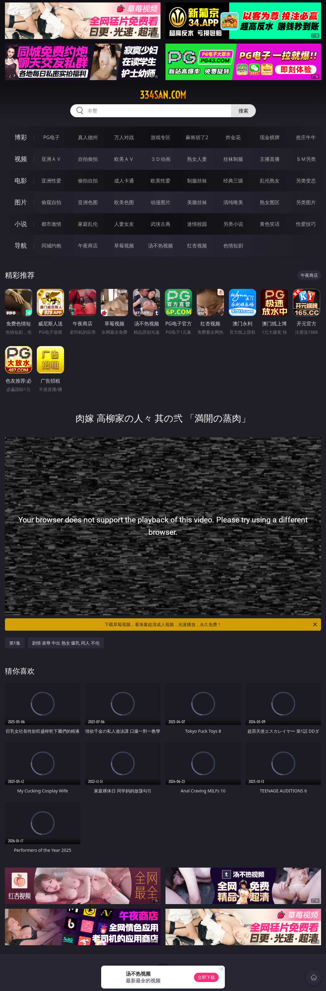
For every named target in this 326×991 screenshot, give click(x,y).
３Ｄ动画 (160, 159)
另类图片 (306, 202)
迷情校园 (197, 224)
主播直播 (270, 159)
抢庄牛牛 (306, 137)
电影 (21, 180)
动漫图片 (160, 202)
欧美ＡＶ (124, 159)
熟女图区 (270, 202)
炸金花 (233, 137)
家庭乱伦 (88, 224)
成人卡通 (124, 180)
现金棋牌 (270, 137)
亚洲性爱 (51, 180)
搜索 (243, 110)
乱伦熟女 (270, 180)
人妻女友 (124, 224)
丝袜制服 (233, 159)
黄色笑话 (270, 224)
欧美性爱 (160, 180)
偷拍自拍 (88, 180)
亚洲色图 (88, 202)
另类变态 (306, 180)
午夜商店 (88, 245)
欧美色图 (124, 202)
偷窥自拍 (51, 202)
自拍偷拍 (88, 159)
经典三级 (233, 180)
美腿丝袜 (197, 202)
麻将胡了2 (197, 137)
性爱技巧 (306, 224)
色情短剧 (233, 245)
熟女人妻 (197, 159)
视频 (21, 159)
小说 (21, 224)
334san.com (163, 95)
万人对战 (124, 137)
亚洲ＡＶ (51, 159)
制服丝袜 (197, 180)
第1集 (14, 643)
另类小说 (233, 224)
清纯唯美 (233, 202)
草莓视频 (124, 245)
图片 (21, 202)
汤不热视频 (160, 245)
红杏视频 (197, 245)
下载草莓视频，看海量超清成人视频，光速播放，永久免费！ (211, 624)
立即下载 (206, 977)
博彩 (21, 137)
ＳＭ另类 (306, 159)
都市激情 (51, 224)
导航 (21, 245)
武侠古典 (160, 224)
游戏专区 (160, 137)
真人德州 (88, 137)
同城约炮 (51, 245)
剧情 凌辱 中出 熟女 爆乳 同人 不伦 (66, 643)
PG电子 (51, 137)
